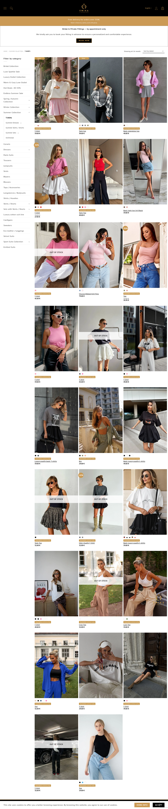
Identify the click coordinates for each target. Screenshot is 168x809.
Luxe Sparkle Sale (12, 71)
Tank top (82, 131)
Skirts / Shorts (10, 204)
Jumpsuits (8, 166)
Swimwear (10, 138)
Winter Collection (11, 107)
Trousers (7, 160)
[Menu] (5, 8)
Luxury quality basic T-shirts (46, 461)
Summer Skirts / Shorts (15, 128)
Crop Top (82, 625)
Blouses (7, 182)
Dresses (7, 149)
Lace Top (126, 625)
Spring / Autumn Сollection (11, 100)
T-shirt (37, 380)
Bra (80, 461)
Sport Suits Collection (13, 241)
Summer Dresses (12, 123)
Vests (6, 171)
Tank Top (82, 213)
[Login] (156, 8)
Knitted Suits (9, 247)
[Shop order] (154, 51)
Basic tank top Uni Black (133, 211)
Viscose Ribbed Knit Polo (89, 294)
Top (124, 296)
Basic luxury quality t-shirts (134, 461)
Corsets (7, 144)
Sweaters (8, 225)
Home (5, 51)
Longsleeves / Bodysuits (15, 193)
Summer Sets (11, 133)
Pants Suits (8, 155)
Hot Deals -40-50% (12, 88)
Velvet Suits (9, 236)
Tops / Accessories (12, 187)
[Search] (11, 8)
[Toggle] (29, 100)
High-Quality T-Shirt (87, 543)
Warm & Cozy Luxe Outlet (15, 82)
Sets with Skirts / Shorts (14, 209)
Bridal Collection (11, 66)
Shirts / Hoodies (11, 198)
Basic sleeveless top (131, 131)
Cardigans (8, 220)
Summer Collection (16, 51)
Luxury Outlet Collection (15, 77)
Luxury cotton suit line (14, 214)
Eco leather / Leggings (14, 231)
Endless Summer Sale (13, 93)
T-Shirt (37, 131)
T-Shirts (9, 118)
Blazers (7, 176)
